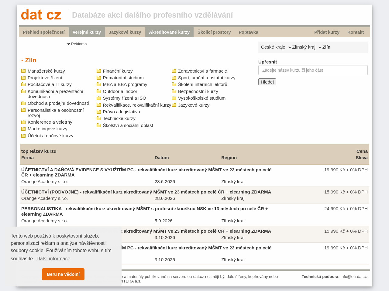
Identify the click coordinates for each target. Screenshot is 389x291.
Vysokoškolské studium (201, 98)
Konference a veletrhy (50, 122)
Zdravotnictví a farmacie (202, 71)
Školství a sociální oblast (128, 125)
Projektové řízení (45, 77)
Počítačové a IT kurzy (50, 84)
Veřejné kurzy (87, 32)
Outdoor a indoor (120, 91)
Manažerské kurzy (46, 71)
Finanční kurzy (118, 71)
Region (229, 157)
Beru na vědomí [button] (63, 274)
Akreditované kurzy (169, 32)
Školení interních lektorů (202, 84)
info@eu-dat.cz (354, 276)
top (24, 151)
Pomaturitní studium (123, 77)
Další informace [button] (53, 258)
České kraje (273, 47)
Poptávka (248, 32)
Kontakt (355, 32)
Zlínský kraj (303, 47)
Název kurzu (43, 151)
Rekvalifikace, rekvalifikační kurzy (137, 105)
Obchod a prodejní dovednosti (58, 103)
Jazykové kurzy (125, 32)
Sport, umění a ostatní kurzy (207, 77)
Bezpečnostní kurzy (198, 91)
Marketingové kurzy (47, 128)
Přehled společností (44, 32)
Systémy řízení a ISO (124, 98)
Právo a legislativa (121, 111)
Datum (162, 157)
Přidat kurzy (326, 32)
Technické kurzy (119, 118)
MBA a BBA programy (125, 84)
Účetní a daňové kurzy (50, 135)
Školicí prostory (214, 32)
